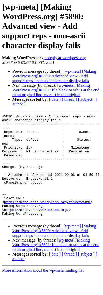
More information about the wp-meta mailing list (43, 290)
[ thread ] (69, 99)
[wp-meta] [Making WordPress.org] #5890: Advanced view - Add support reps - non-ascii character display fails (54, 76)
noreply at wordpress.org (65, 58)
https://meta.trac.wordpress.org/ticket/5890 (47, 219)
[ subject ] (86, 99)
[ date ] (55, 99)
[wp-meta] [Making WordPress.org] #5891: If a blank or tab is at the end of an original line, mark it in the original (55, 90)
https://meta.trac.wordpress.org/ (36, 229)
